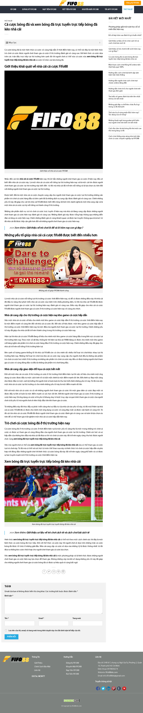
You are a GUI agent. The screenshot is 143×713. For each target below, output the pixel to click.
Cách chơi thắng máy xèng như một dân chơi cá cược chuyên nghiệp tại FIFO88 (124, 137)
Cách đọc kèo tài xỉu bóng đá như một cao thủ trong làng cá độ (125, 130)
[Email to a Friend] (54, 572)
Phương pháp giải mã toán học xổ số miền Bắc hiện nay (124, 28)
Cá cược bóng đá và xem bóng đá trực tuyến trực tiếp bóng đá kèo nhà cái (123, 58)
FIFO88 (13, 9)
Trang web (77, 618)
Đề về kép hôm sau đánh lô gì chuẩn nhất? (125, 35)
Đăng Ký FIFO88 (29, 9)
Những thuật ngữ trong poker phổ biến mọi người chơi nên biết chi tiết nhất (124, 122)
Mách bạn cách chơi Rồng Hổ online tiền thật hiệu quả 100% (125, 66)
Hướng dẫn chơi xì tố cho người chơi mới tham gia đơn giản (124, 90)
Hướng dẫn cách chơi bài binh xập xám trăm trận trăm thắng (124, 74)
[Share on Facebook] (44, 572)
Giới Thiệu (38, 663)
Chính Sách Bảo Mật (42, 667)
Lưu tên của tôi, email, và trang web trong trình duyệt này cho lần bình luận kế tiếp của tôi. (44, 631)
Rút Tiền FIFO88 (69, 9)
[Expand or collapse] (99, 42)
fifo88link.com (112, 673)
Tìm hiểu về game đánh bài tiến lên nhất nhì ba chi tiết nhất (124, 98)
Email (41, 618)
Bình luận (9, 596)
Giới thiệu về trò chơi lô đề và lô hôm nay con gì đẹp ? (54, 228)
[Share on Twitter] (49, 572)
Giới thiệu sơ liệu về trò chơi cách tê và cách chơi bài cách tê (57, 533)
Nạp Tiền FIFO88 (49, 9)
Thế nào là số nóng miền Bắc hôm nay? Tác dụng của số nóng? (124, 114)
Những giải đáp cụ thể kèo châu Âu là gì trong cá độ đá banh (124, 106)
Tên (7, 618)
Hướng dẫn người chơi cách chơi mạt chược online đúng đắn (123, 82)
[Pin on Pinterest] (58, 572)
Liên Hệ (37, 670)
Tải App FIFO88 (111, 9)
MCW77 (41, 676)
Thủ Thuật (128, 9)
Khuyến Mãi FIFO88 (90, 9)
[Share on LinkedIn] (63, 572)
